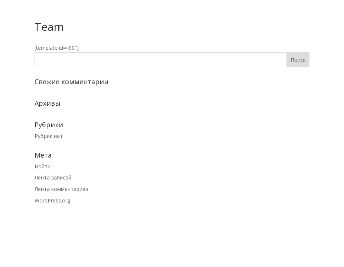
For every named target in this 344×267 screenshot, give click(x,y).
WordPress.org (52, 200)
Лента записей (53, 177)
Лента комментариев (61, 188)
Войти (43, 166)
